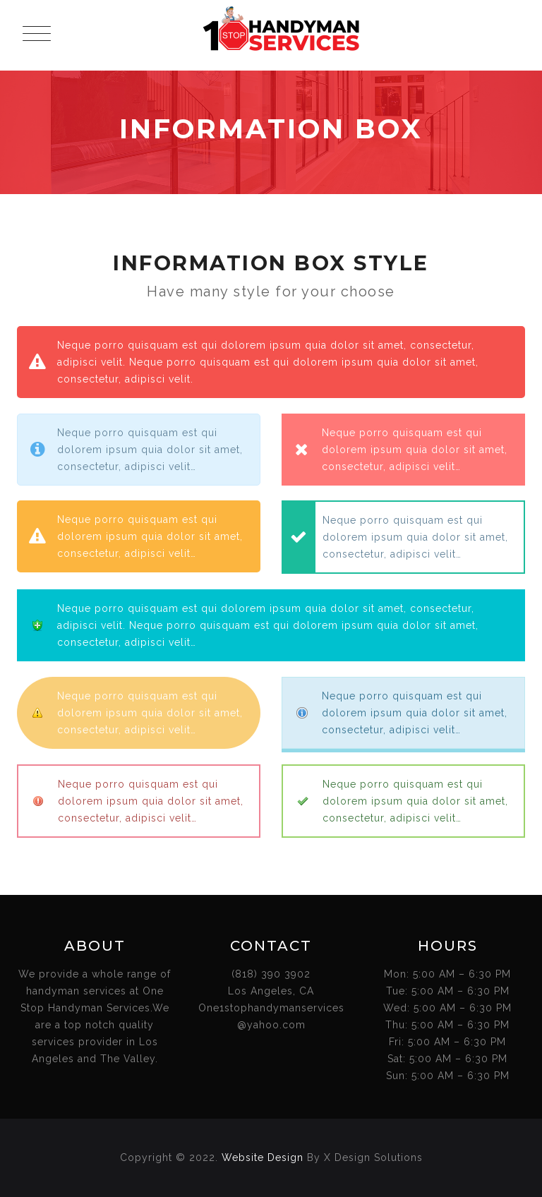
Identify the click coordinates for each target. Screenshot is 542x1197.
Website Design (262, 1157)
